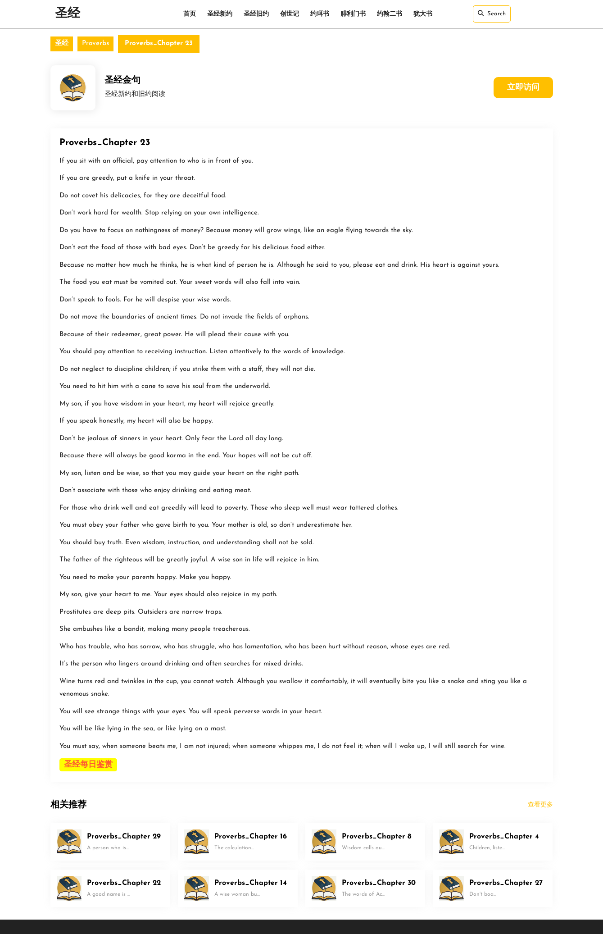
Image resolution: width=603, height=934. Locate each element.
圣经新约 (219, 14)
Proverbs (95, 43)
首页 (189, 14)
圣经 (67, 14)
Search (492, 13)
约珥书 (319, 14)
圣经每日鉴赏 (88, 765)
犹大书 (422, 14)
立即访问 (523, 87)
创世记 (289, 14)
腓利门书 (353, 14)
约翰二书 (389, 14)
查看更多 (540, 805)
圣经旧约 (256, 14)
